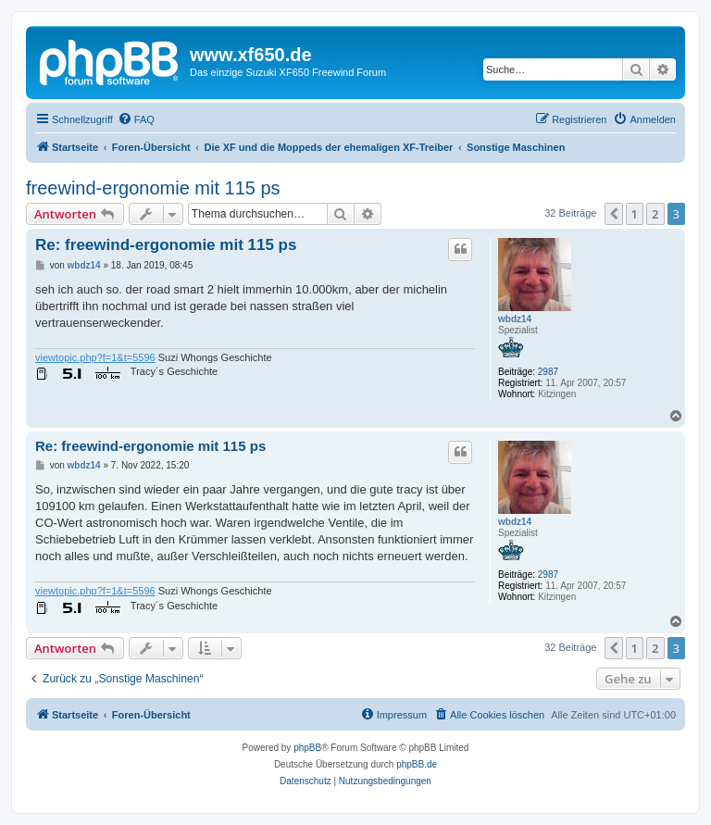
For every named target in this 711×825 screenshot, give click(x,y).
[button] (614, 214)
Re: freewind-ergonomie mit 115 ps (165, 245)
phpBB (307, 748)
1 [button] (634, 214)
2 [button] (655, 214)
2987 (548, 372)
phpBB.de (416, 764)
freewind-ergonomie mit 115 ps (153, 188)
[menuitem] (136, 119)
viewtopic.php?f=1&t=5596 (95, 357)
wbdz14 (514, 319)
